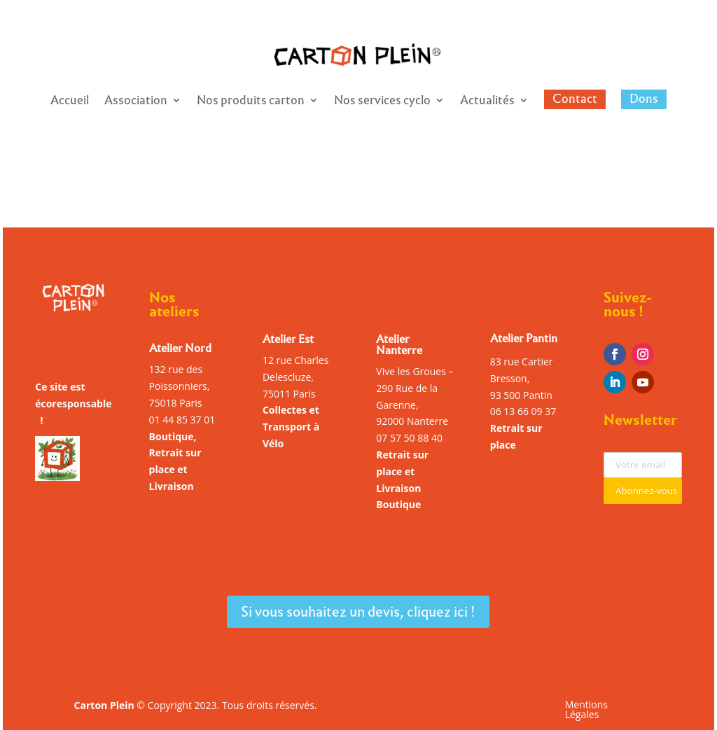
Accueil (69, 102)
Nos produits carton (251, 102)
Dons (643, 99)
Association (135, 102)
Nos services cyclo (382, 102)
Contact (574, 99)
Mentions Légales (586, 710)
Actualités (487, 102)
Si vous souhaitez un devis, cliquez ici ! (358, 612)
